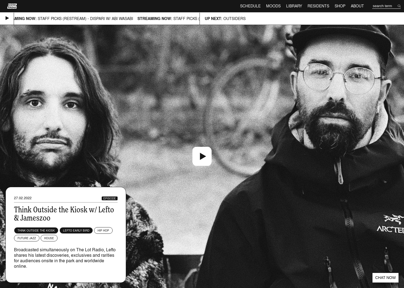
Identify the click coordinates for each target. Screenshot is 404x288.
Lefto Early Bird (76, 230)
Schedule (250, 5)
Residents (318, 5)
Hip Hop (103, 230)
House (49, 238)
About (357, 5)
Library (294, 5)
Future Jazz (27, 238)
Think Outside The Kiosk (36, 230)
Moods (273, 5)
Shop (340, 5)
